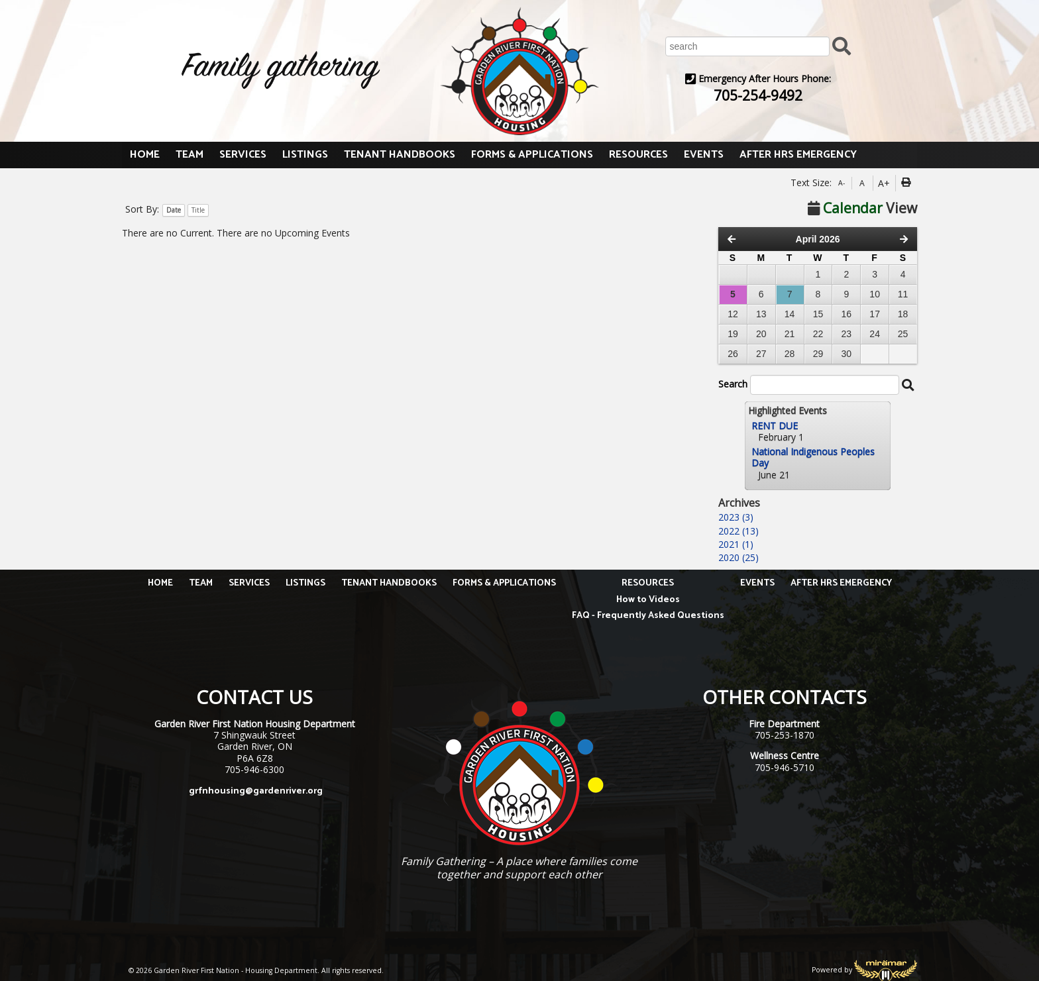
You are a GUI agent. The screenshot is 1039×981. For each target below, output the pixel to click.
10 (874, 294)
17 (874, 314)
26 (733, 353)
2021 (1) (735, 544)
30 (847, 353)
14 (790, 314)
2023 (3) (735, 517)
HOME (145, 155)
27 (761, 353)
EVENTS (704, 155)
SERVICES (242, 155)
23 (847, 334)
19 (733, 334)
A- (841, 182)
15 (818, 314)
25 (903, 334)
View (862, 208)
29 (818, 353)
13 (761, 314)
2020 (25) (738, 557)
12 (733, 314)
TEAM (189, 155)
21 (790, 334)
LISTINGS (305, 155)
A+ (884, 183)
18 (903, 314)
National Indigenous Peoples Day (813, 457)
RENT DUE (774, 425)
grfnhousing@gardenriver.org (256, 791)
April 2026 (818, 239)
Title (198, 210)
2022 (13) (738, 531)
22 (818, 334)
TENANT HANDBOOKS (399, 155)
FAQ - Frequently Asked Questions (648, 615)
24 (874, 334)
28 (790, 353)
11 (903, 294)
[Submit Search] (841, 45)
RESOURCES (638, 155)
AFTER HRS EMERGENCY (798, 155)
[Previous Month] (732, 239)
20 (761, 334)
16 (847, 314)
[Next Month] (904, 239)
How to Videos (648, 599)
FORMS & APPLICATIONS (532, 155)
